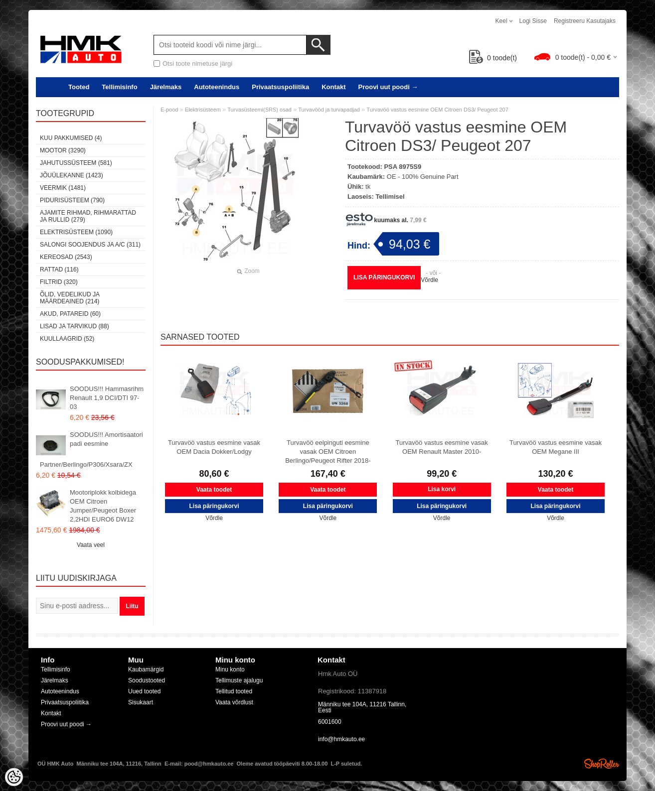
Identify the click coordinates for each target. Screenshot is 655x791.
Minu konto (230, 669)
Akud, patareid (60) (70, 313)
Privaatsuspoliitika (280, 87)
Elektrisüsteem (203, 110)
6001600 (329, 722)
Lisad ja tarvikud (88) (74, 326)
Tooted (78, 87)
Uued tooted (144, 691)
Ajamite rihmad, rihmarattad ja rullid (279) (88, 216)
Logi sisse (533, 20)
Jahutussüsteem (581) (76, 162)
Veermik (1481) (63, 187)
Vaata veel (91, 544)
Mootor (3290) (63, 150)
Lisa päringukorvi (384, 277)
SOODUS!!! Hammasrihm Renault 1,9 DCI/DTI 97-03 (107, 397)
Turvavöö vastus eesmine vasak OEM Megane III (555, 447)
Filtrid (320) (59, 281)
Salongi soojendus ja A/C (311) (90, 244)
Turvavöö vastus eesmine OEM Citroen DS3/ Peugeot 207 (437, 110)
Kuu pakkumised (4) (71, 137)
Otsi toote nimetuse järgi (197, 63)
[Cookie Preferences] (14, 777)
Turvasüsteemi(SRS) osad (259, 110)
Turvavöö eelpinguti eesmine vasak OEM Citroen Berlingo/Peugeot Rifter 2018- (327, 451)
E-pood (169, 110)
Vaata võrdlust (234, 702)
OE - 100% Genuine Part (423, 176)
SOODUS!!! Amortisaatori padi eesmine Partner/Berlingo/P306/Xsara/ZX (91, 449)
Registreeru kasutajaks (585, 20)
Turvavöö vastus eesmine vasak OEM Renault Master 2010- (442, 447)
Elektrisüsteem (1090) (76, 232)
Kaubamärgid (146, 669)
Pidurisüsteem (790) (72, 200)
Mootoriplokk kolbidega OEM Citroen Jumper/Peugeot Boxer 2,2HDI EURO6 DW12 (103, 506)
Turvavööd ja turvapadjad (329, 110)
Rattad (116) (59, 269)
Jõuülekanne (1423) (71, 175)
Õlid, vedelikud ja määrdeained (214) (69, 298)
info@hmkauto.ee (341, 739)
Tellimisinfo (119, 87)
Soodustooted (146, 680)
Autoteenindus (216, 87)
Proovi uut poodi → (388, 87)
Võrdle (429, 279)
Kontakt (333, 87)
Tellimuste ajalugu (239, 680)
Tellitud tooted (233, 691)
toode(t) (493, 58)
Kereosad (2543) (66, 257)
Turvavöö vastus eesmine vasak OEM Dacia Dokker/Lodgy (214, 447)
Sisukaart (140, 702)
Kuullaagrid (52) (67, 338)
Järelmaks (166, 87)
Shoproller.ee (601, 764)
